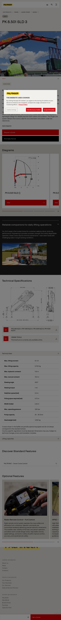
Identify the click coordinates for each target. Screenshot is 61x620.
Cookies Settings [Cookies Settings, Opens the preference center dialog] (11, 109)
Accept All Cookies (49, 109)
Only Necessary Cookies (33, 109)
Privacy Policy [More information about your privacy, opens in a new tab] (23, 104)
